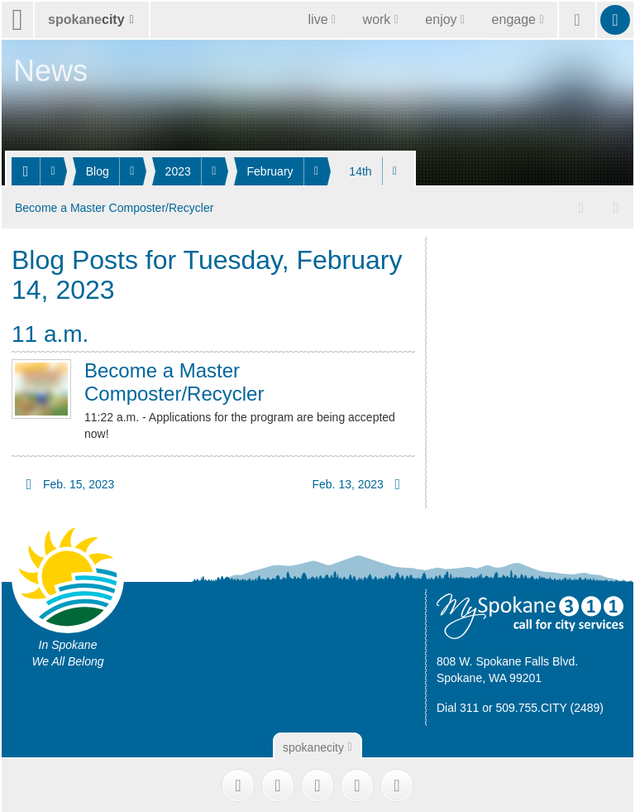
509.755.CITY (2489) (550, 706)
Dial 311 (458, 706)
